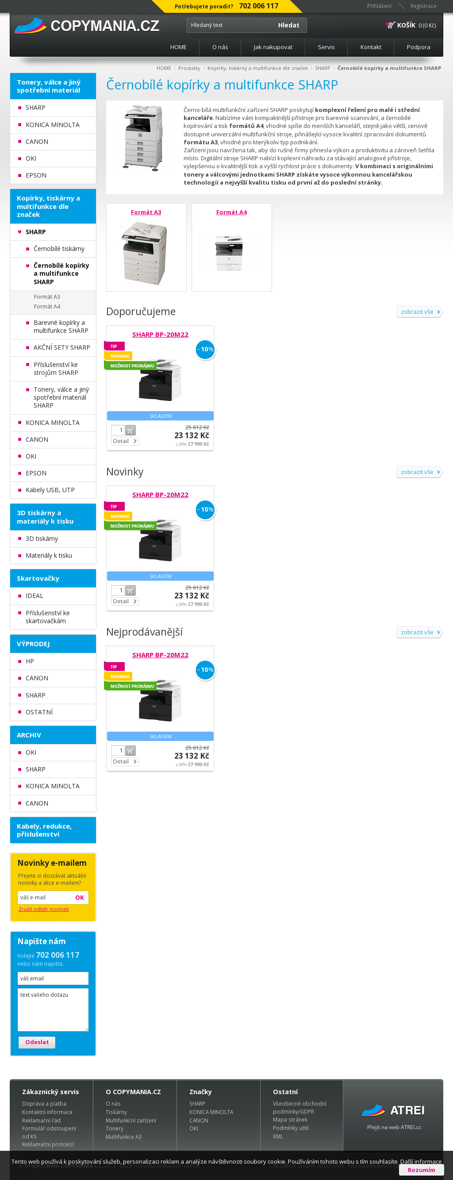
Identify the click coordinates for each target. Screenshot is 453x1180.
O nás (220, 47)
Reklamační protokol (48, 1144)
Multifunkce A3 (124, 1136)
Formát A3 (146, 212)
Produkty (189, 68)
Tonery (114, 1128)
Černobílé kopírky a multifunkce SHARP (389, 68)
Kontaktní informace (47, 1111)
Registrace (424, 5)
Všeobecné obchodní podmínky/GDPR (299, 1107)
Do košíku (130, 430)
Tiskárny (116, 1111)
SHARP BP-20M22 (160, 334)
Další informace (421, 1161)
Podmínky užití (291, 1127)
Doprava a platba (44, 1103)
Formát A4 (231, 212)
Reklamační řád (41, 1120)
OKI (193, 1128)
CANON (198, 1120)
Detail (121, 441)
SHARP (322, 68)
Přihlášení (379, 5)
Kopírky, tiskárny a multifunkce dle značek (257, 68)
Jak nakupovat (273, 47)
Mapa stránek (290, 1119)
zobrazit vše (417, 312)
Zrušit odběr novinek (44, 909)
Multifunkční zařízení (131, 1120)
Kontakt (371, 47)
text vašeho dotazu (53, 1010)
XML (278, 1136)
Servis (326, 47)
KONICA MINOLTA (211, 1111)
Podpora (418, 47)
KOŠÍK (406, 25)
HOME (178, 47)
